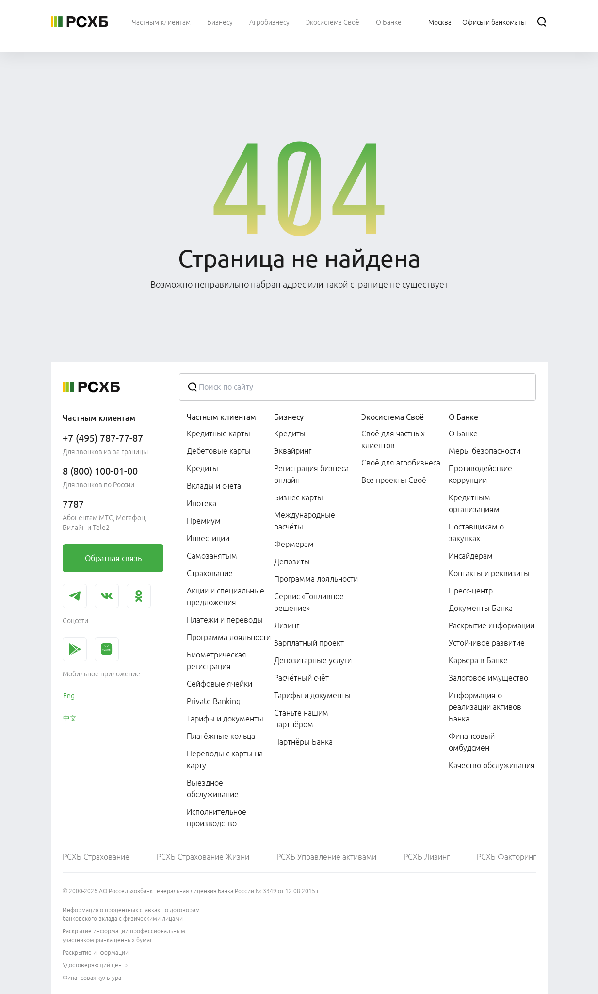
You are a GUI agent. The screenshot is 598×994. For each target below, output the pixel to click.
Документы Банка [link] (481, 608)
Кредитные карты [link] (218, 433)
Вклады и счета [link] (214, 485)
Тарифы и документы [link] (225, 718)
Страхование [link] (210, 573)
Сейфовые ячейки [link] (219, 683)
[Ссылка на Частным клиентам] (161, 22)
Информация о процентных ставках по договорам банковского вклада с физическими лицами (131, 914)
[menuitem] (161, 21)
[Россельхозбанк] (79, 22)
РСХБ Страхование (96, 856)
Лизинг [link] (286, 625)
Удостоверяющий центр (95, 965)
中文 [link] (70, 718)
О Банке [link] (463, 433)
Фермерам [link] (294, 544)
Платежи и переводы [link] (225, 619)
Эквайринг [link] (292, 451)
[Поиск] (542, 22)
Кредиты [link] (202, 468)
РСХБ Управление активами (326, 856)
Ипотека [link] (201, 503)
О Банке (463, 417)
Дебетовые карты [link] (219, 451)
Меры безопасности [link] (484, 451)
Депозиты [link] (292, 561)
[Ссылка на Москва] (440, 22)
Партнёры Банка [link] (303, 741)
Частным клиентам (221, 417)
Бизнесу (289, 417)
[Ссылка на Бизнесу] (220, 22)
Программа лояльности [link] (229, 637)
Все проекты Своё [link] (393, 480)
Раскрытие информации (96, 952)
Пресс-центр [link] (471, 590)
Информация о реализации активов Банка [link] (485, 707)
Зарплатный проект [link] (309, 643)
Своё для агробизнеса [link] (400, 462)
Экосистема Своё (392, 417)
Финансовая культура (92, 978)
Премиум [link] (204, 520)
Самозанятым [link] (212, 555)
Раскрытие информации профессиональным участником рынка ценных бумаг (124, 935)
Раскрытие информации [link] (491, 625)
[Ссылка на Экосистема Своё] (333, 22)
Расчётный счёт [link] (301, 677)
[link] (113, 558)
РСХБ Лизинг (427, 856)
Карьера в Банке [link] (478, 660)
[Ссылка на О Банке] (389, 22)
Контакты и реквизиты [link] (489, 573)
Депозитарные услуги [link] (313, 660)
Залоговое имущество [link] (488, 677)
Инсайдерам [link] (471, 555)
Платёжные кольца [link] (221, 736)
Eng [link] (69, 696)
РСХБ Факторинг (506, 856)
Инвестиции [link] (208, 538)
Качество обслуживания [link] (492, 765)
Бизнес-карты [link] (298, 497)
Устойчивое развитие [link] (487, 643)
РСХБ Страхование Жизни (203, 856)
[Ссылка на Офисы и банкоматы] (494, 22)
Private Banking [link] (214, 701)
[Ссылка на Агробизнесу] (269, 22)
